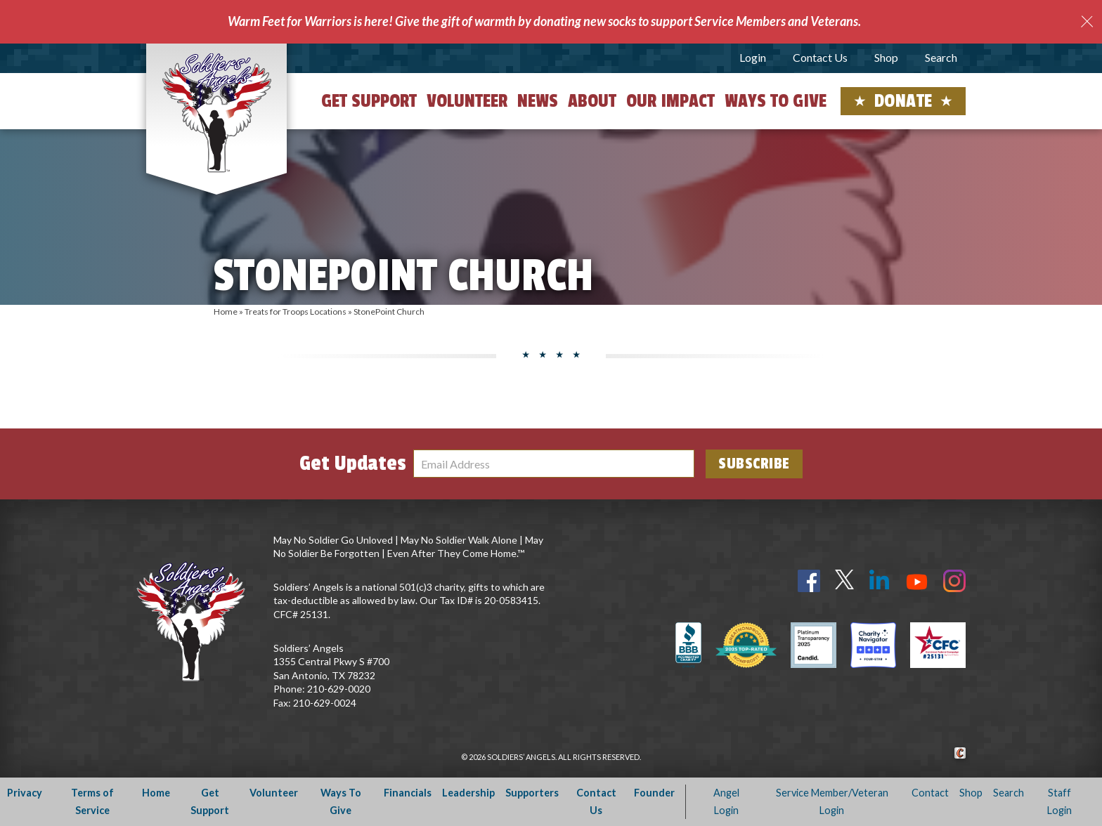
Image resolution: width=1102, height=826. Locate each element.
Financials (408, 793)
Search (941, 57)
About (592, 101)
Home (226, 311)
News (537, 101)
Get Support (369, 101)
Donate (903, 101)
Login (752, 57)
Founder (654, 793)
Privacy (24, 793)
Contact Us (820, 57)
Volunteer (467, 101)
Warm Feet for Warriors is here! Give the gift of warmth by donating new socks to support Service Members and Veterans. (544, 21)
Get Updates (352, 463)
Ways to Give (775, 101)
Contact (930, 793)
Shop (886, 57)
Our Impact (670, 101)
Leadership (468, 793)
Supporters (532, 793)
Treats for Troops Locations (295, 311)
